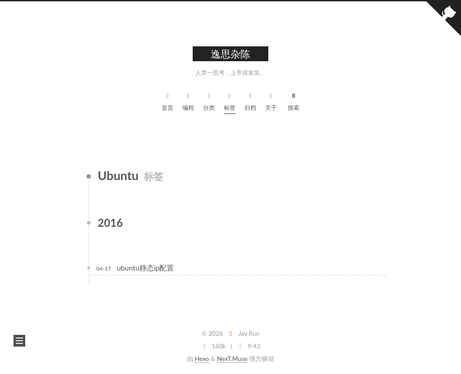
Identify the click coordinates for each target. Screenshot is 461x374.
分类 (209, 100)
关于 (271, 100)
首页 (167, 100)
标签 (229, 100)
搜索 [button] (293, 100)
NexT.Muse (232, 358)
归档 (250, 100)
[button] (19, 341)
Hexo (201, 358)
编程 (188, 100)
